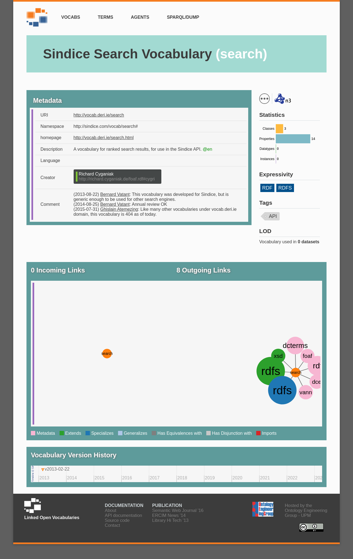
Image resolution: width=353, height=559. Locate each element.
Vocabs (70, 17)
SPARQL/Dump (183, 17)
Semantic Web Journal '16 (178, 510)
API (273, 216)
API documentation (123, 515)
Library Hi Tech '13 (170, 520)
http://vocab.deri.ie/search (99, 115)
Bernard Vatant (115, 194)
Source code (117, 520)
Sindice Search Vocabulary (155, 54)
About (110, 510)
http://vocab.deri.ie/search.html (104, 137)
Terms (105, 17)
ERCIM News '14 (169, 515)
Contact (112, 525)
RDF (267, 188)
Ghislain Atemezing (119, 209)
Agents (140, 17)
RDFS (285, 188)
